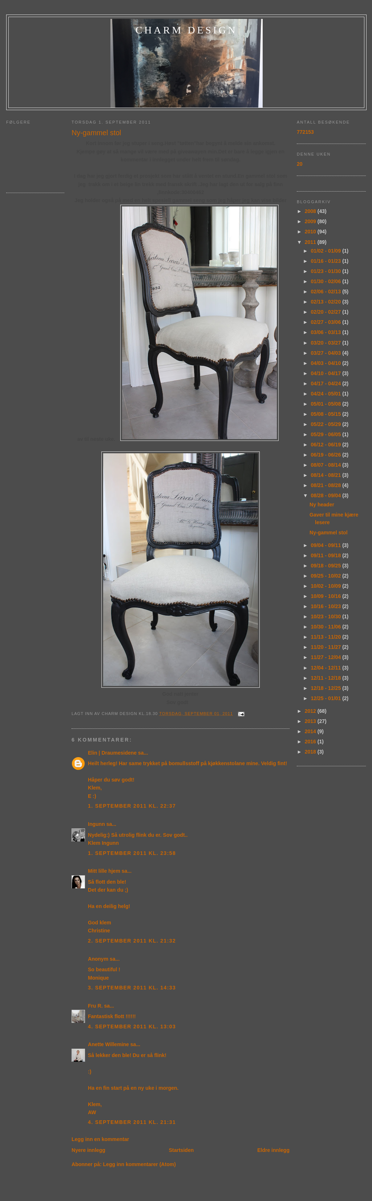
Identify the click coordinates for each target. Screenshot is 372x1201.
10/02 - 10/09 (327, 586)
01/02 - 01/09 (327, 251)
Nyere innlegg (88, 1150)
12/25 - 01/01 (327, 698)
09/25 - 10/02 (327, 576)
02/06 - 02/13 (327, 291)
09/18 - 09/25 (327, 566)
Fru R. (95, 1006)
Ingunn (96, 824)
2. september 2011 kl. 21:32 (132, 941)
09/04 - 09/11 (327, 545)
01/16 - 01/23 (327, 261)
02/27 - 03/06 (327, 322)
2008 (311, 211)
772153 (305, 132)
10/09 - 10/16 (327, 596)
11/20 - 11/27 (327, 647)
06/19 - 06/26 (327, 455)
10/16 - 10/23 (327, 606)
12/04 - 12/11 (327, 668)
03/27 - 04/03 (327, 353)
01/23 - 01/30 (327, 271)
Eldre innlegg (273, 1150)
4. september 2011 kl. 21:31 (132, 1122)
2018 (311, 752)
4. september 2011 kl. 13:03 (132, 1026)
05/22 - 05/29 (327, 424)
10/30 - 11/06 (327, 627)
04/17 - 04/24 (327, 383)
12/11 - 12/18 (327, 678)
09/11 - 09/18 (327, 555)
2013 (311, 721)
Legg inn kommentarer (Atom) (139, 1164)
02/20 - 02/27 (327, 312)
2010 (311, 231)
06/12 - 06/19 (327, 444)
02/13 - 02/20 (327, 302)
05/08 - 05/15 (327, 414)
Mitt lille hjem (104, 871)
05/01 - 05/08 (327, 404)
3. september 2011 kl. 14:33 (132, 988)
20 (300, 164)
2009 (311, 221)
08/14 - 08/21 (327, 475)
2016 (311, 741)
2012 (311, 711)
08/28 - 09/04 (327, 495)
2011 (311, 242)
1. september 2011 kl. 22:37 (132, 806)
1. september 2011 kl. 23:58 (132, 853)
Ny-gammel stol (96, 133)
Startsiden (181, 1150)
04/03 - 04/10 (327, 363)
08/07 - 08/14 (327, 465)
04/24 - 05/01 (327, 394)
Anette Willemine (108, 1044)
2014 (311, 731)
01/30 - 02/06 (327, 281)
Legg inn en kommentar (100, 1139)
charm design (186, 30)
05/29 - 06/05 (327, 434)
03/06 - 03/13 (327, 332)
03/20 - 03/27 (327, 343)
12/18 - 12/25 (327, 688)
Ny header (322, 504)
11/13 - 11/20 (327, 637)
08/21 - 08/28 (327, 485)
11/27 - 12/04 (327, 657)
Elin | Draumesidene (112, 753)
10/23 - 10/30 (327, 616)
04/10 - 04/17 (327, 373)
